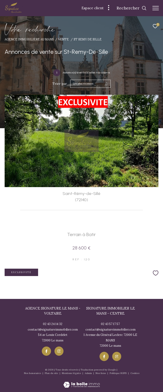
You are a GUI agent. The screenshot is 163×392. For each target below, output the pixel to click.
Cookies (134, 373)
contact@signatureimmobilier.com (53, 329)
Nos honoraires (33, 373)
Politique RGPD (118, 373)
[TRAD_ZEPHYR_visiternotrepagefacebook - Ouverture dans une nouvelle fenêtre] (46, 351)
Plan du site (52, 373)
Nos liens (101, 373)
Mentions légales (72, 373)
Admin (89, 373)
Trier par (59, 84)
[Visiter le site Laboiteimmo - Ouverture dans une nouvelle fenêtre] (81, 381)
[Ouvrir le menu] (155, 8)
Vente (63, 39)
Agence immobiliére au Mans (29, 39)
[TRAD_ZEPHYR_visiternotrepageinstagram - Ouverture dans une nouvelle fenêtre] (59, 351)
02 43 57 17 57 (110, 324)
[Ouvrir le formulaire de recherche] (132, 8)
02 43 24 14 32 (52, 324)
